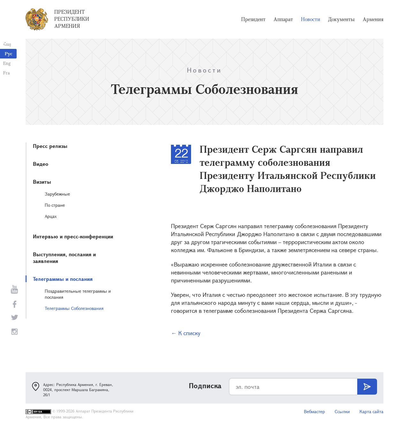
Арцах (51, 216)
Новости (310, 19)
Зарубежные (57, 194)
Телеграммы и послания (63, 278)
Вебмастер (314, 411)
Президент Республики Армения (71, 18)
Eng (7, 63)
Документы (341, 19)
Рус (8, 53)
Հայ (7, 44)
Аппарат (283, 19)
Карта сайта (371, 411)
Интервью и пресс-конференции (73, 236)
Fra (6, 73)
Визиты (42, 181)
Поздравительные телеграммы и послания (78, 294)
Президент (253, 19)
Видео (40, 163)
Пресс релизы (50, 146)
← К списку (185, 333)
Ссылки (342, 411)
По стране (55, 205)
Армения (373, 19)
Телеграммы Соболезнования (74, 308)
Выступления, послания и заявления (64, 257)
